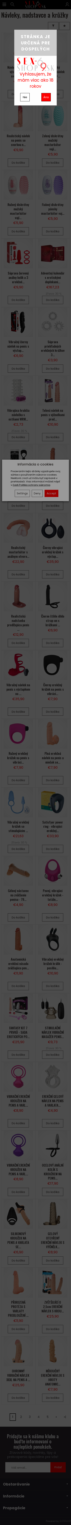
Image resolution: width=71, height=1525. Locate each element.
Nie (25, 97)
